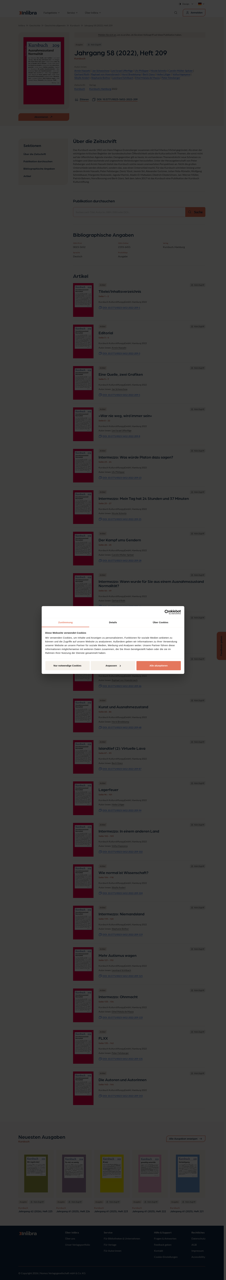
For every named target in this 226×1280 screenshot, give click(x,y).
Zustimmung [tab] (65, 622)
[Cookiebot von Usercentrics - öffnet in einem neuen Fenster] (167, 612)
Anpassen (113, 665)
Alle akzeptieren (158, 665)
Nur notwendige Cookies (67, 665)
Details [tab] (113, 622)
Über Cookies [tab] (160, 622)
